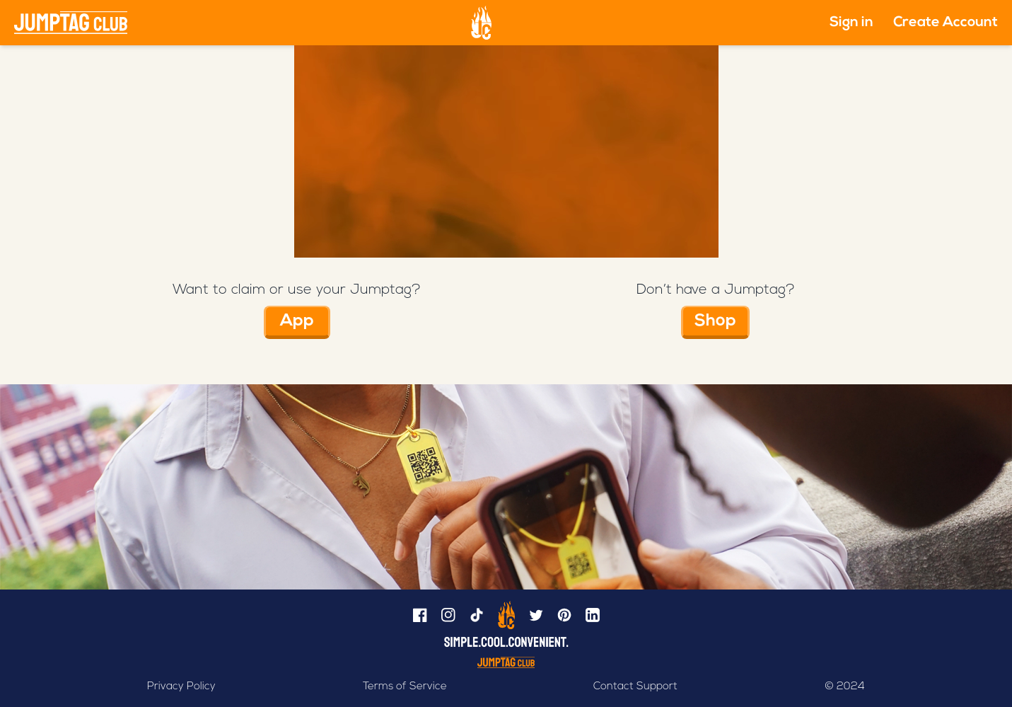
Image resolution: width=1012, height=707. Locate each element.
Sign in (851, 23)
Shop (715, 321)
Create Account (945, 23)
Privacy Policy (181, 687)
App (297, 321)
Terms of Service (405, 687)
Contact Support (635, 687)
